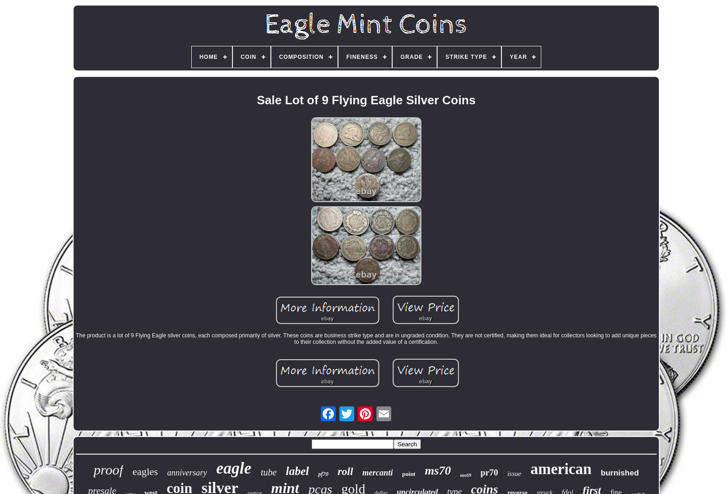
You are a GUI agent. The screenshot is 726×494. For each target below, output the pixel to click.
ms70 (438, 470)
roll (345, 471)
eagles (145, 471)
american (561, 469)
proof (108, 469)
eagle (233, 468)
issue (514, 473)
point (409, 473)
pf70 (323, 474)
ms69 (465, 475)
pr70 (489, 472)
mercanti (378, 472)
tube (268, 472)
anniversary (187, 472)
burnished (620, 473)
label (297, 471)
